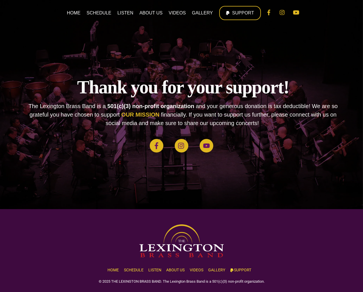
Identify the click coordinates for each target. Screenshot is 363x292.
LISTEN (125, 12)
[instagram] (282, 12)
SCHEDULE (98, 12)
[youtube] (296, 12)
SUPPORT (240, 12)
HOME (74, 12)
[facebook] (269, 12)
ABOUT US (151, 12)
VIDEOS (177, 12)
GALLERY (202, 12)
